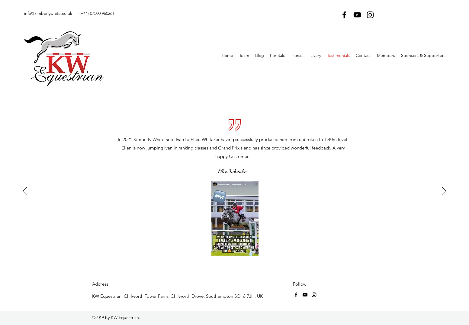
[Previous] (25, 191)
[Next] (444, 191)
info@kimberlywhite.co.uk (48, 13)
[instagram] (370, 14)
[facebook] (344, 14)
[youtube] (357, 14)
